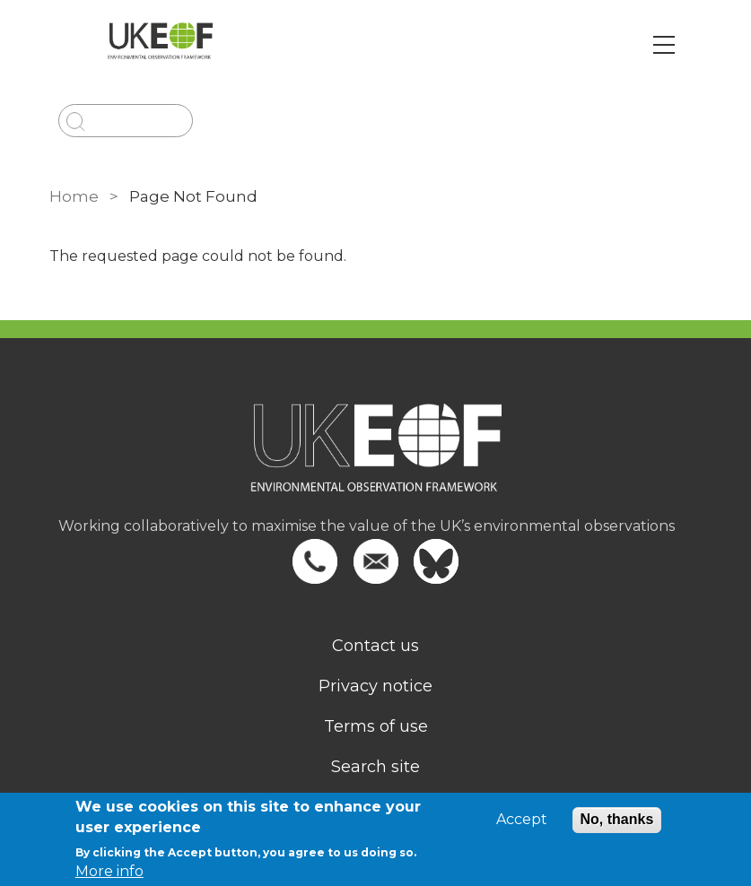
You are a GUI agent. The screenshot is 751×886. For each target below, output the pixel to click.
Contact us (375, 646)
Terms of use (376, 726)
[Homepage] (376, 460)
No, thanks (617, 819)
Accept (521, 820)
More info (109, 871)
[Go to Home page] (160, 44)
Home (74, 196)
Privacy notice (375, 686)
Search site (375, 767)
